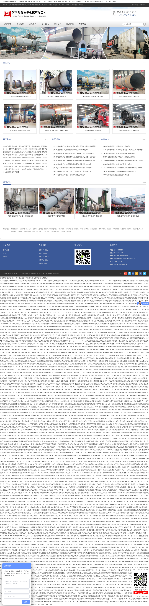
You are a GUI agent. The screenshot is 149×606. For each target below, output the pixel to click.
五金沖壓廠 (27, 232)
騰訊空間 (136, 273)
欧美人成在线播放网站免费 (94, 593)
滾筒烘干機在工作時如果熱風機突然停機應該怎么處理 (124, 168)
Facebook (140, 273)
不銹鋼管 (123, 229)
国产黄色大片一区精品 (115, 602)
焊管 (81, 229)
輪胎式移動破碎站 (25, 229)
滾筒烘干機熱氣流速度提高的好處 (118, 175)
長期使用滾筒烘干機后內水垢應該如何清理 (121, 157)
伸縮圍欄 (116, 229)
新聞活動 (56, 139)
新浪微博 (125, 273)
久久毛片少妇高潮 (39, 596)
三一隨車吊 (45, 232)
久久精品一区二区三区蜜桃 (89, 596)
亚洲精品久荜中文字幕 (131, 596)
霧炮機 (76, 229)
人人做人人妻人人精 (76, 602)
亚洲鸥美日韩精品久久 (33, 604)
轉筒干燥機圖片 (44, 260)
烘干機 (13, 232)
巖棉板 (35, 229)
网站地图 (119, 281)
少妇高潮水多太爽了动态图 (60, 602)
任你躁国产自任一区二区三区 (75, 593)
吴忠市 (56, 599)
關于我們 (135, 5)
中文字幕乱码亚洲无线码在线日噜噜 (69, 596)
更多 (144, 63)
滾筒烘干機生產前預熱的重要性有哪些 (119, 164)
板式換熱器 (69, 229)
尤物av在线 (119, 596)
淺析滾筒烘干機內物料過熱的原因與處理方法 (121, 171)
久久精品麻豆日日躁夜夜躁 (112, 593)
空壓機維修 (14, 229)
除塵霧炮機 (93, 229)
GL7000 (19, 232)
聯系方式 (142, 5)
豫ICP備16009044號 (45, 273)
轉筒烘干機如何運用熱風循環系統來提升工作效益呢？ (75, 164)
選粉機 (69, 232)
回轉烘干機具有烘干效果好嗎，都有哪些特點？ (73, 150)
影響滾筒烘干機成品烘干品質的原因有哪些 (121, 153)
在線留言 (82, 24)
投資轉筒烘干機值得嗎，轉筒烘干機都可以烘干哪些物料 (125, 150)
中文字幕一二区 (46, 604)
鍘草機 (129, 229)
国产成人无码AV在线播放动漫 (55, 593)
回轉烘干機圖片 (44, 263)
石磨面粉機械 (55, 232)
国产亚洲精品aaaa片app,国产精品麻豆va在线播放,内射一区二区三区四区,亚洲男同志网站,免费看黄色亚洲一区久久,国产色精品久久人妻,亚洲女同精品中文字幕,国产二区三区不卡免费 (58, 1)
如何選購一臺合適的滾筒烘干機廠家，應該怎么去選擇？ (76, 153)
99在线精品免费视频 (101, 599)
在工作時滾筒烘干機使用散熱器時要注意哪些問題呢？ (75, 168)
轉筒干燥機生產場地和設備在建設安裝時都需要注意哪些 (125, 160)
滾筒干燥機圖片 (44, 253)
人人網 (133, 273)
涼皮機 (86, 229)
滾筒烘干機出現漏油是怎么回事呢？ (118, 146)
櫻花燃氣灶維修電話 (50, 229)
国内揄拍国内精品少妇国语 (44, 599)
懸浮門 (41, 229)
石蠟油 (63, 232)
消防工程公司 (36, 232)
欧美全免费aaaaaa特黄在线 (68, 599)
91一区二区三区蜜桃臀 (116, 599)
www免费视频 (125, 593)
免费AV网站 (87, 602)
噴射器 (109, 229)
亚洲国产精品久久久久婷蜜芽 (132, 602)
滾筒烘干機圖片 (44, 250)
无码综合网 (47, 602)
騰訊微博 (129, 273)
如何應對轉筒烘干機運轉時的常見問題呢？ (71, 175)
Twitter (144, 273)
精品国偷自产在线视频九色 (86, 599)
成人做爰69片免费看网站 (38, 593)
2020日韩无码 (128, 599)
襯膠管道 (61, 229)
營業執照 (56, 273)
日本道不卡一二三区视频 (107, 596)
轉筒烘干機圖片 (44, 257)
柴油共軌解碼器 (138, 229)
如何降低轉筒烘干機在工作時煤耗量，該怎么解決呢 (74, 171)
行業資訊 (105, 139)
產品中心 (32, 24)
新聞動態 (20, 24)
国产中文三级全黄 (51, 596)
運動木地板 (102, 229)
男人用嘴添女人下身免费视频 (34, 602)
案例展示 (45, 24)
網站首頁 (8, 24)
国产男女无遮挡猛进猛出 (99, 602)
